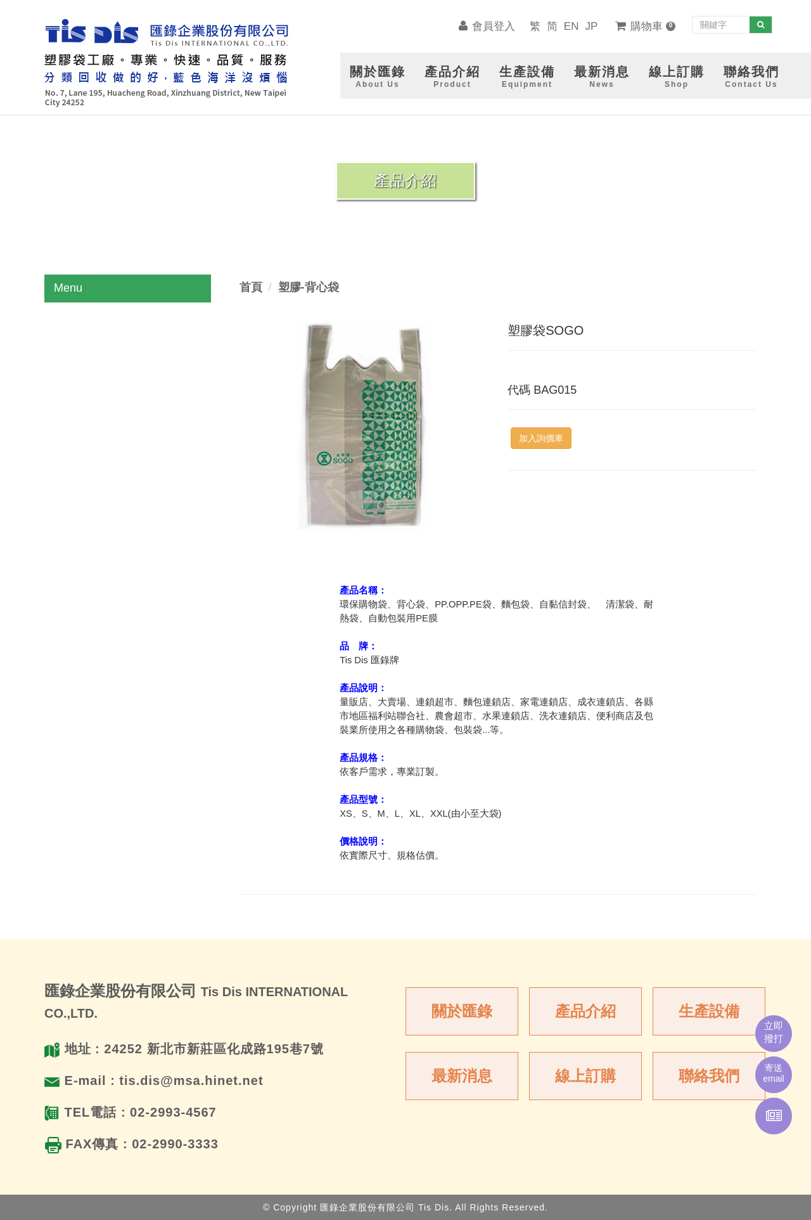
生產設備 (709, 1011)
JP (591, 26)
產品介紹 (585, 1011)
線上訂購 (585, 1075)
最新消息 (461, 1075)
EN (571, 26)
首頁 (250, 287)
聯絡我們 (709, 1075)
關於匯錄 (461, 1011)
